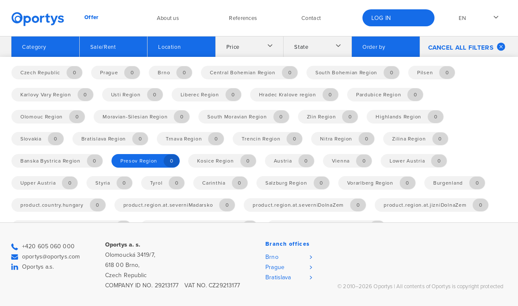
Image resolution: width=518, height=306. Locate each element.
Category (34, 47)
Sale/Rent (103, 47)
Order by (373, 47)
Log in (381, 18)
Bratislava (278, 277)
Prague (274, 267)
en (462, 18)
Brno (271, 257)
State (301, 47)
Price (233, 47)
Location (169, 47)
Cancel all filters (466, 46)
